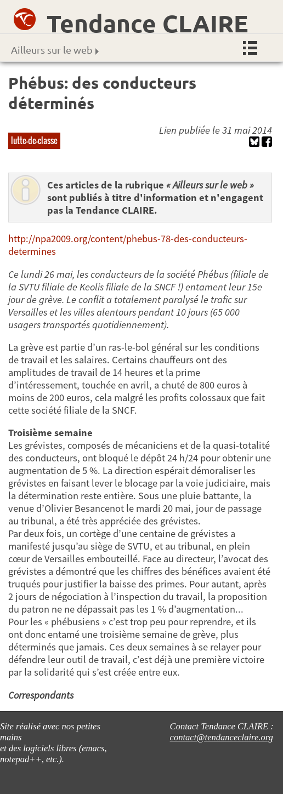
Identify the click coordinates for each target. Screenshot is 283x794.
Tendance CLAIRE (147, 23)
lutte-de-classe (34, 140)
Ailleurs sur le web (55, 49)
